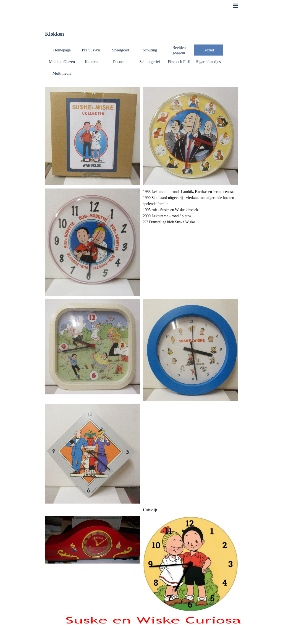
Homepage (61, 50)
